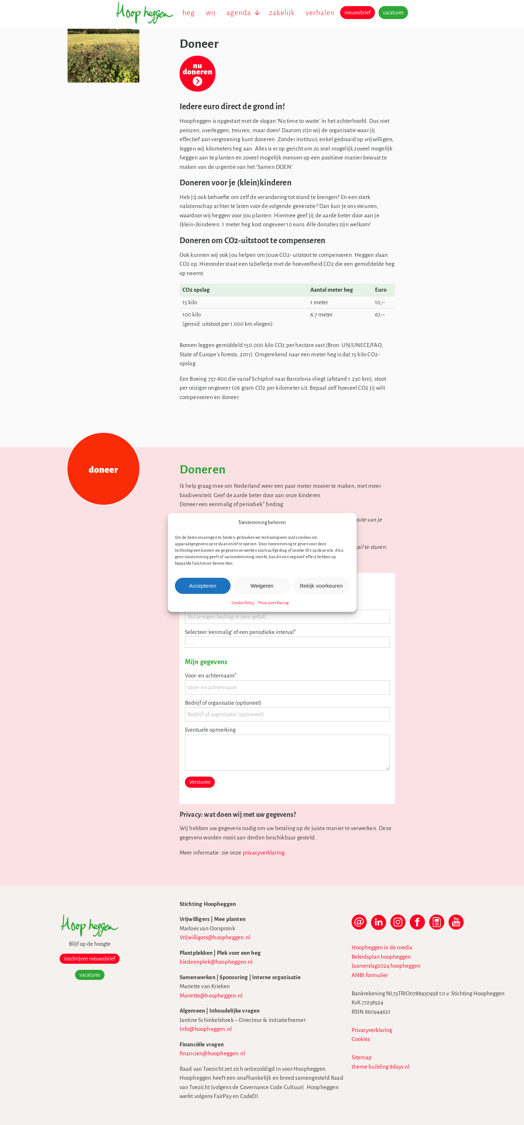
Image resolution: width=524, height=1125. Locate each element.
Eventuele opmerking (210, 730)
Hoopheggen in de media (382, 947)
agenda (238, 13)
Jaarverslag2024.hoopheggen (386, 966)
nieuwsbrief (357, 12)
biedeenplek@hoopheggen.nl (216, 962)
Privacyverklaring (273, 602)
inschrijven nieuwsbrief (89, 959)
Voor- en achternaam (210, 675)
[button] (345, 522)
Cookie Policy (243, 602)
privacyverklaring (263, 852)
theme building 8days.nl (380, 1067)
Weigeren (262, 586)
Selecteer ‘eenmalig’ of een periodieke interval (240, 632)
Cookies (361, 1039)
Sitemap (362, 1057)
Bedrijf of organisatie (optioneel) (223, 703)
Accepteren (202, 586)
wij (210, 13)
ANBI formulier (370, 975)
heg (188, 13)
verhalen (320, 13)
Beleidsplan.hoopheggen (381, 957)
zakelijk (282, 13)
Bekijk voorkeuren (321, 586)
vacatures (393, 12)
